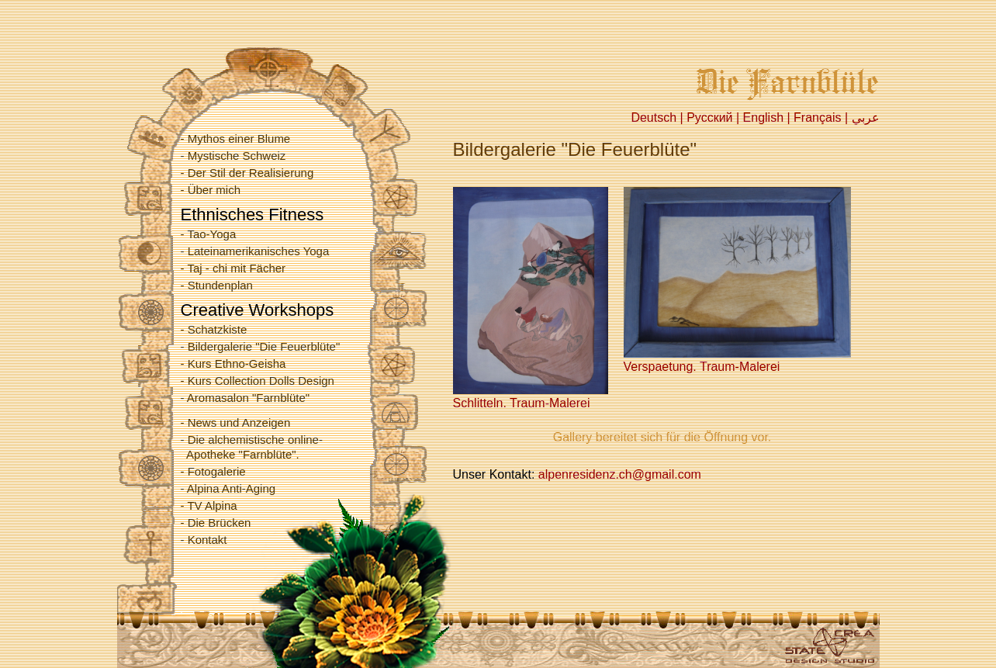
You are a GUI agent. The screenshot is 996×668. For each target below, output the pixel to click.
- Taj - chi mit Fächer (233, 268)
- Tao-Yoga (209, 234)
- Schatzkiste (214, 329)
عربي (866, 117)
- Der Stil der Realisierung (247, 172)
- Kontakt (204, 539)
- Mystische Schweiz (233, 155)
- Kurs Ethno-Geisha (233, 363)
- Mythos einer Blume (236, 138)
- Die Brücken (216, 522)
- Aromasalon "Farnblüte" (245, 397)
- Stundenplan (217, 285)
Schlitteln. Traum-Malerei (530, 396)
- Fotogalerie (213, 471)
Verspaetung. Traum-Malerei (737, 360)
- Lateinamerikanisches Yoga (255, 251)
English (763, 117)
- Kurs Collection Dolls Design (257, 380)
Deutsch (653, 117)
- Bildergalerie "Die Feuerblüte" (261, 346)
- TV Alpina (209, 505)
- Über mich (211, 189)
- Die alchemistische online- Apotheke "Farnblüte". (252, 447)
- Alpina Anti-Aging (228, 488)
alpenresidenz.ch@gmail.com (619, 474)
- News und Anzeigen (236, 422)
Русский (709, 117)
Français (817, 117)
